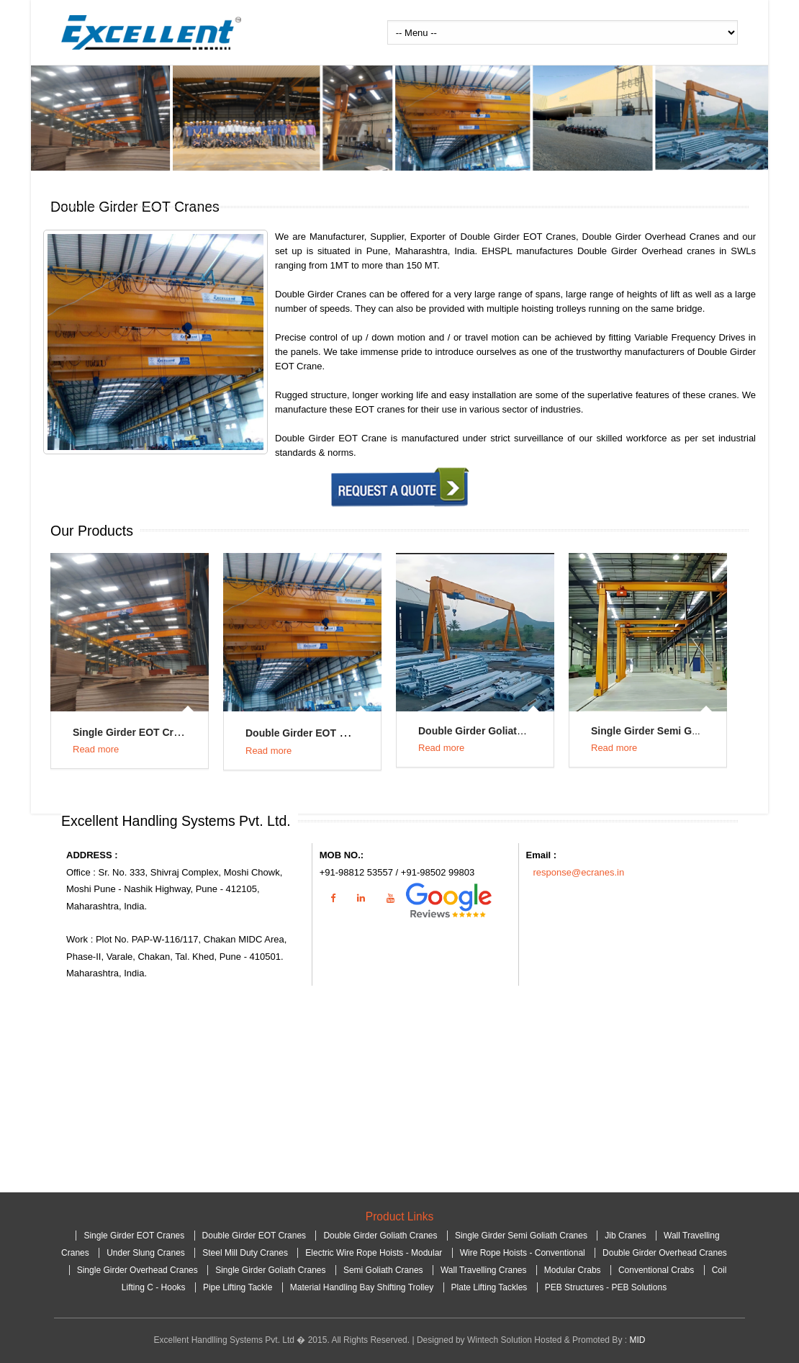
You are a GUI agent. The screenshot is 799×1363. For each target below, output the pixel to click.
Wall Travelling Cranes (485, 1270)
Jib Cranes (625, 1236)
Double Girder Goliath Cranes (489, 731)
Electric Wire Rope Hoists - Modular (373, 1253)
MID (637, 1340)
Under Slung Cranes (146, 1253)
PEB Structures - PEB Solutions (606, 1287)
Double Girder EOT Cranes (309, 733)
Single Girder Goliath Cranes (271, 1270)
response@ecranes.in (579, 872)
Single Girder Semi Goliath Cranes (673, 731)
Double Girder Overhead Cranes (664, 1253)
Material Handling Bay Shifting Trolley (363, 1287)
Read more (96, 749)
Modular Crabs (573, 1270)
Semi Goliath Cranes (384, 1270)
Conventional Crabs (657, 1270)
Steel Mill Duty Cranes (245, 1253)
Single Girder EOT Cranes (135, 732)
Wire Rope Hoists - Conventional (522, 1253)
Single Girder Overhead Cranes (138, 1270)
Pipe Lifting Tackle (238, 1287)
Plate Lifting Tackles (489, 1287)
